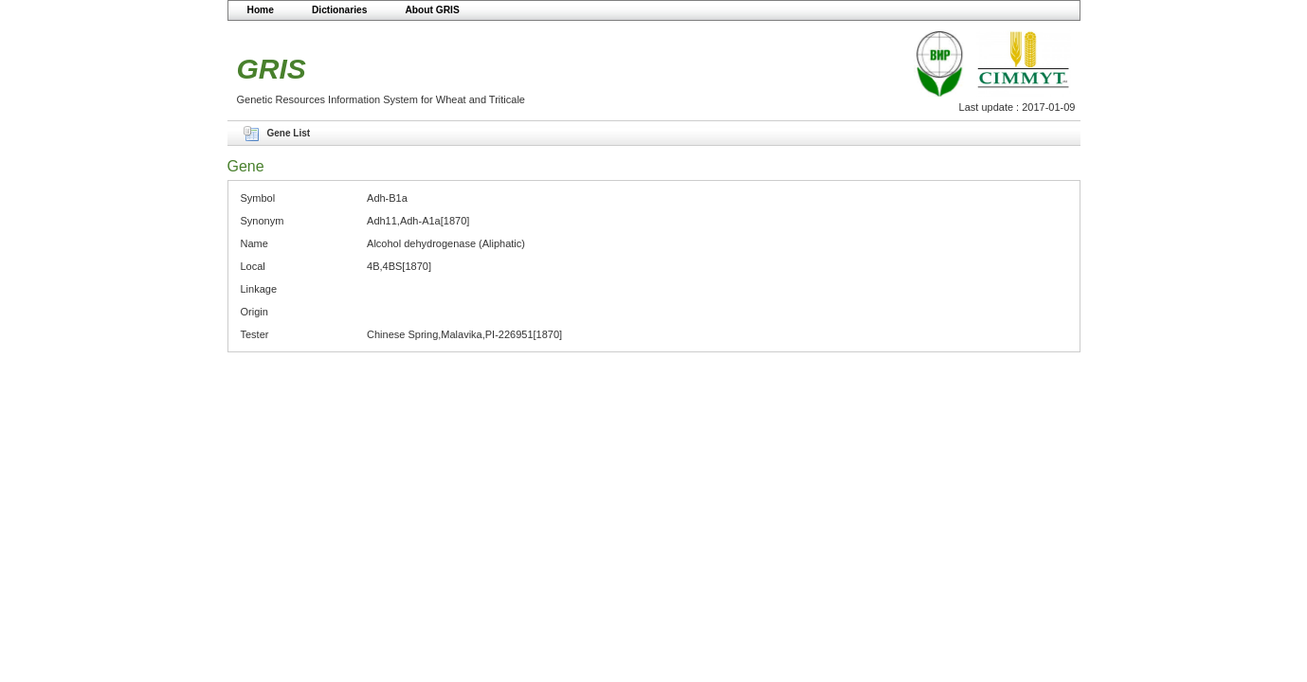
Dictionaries (340, 10)
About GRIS (432, 10)
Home (260, 10)
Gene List (289, 133)
